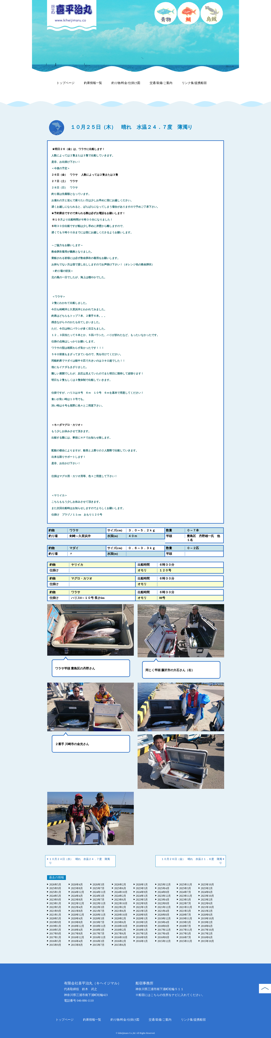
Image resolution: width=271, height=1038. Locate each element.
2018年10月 (120, 926)
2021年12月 (164, 907)
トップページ (65, 83)
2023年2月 (207, 899)
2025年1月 (55, 892)
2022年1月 (142, 907)
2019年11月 (185, 918)
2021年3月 (185, 911)
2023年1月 (55, 903)
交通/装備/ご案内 (161, 83)
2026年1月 (142, 884)
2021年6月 (120, 911)
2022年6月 (207, 903)
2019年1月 (55, 926)
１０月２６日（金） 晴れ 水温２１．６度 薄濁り (193, 861)
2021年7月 (98, 911)
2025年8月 (77, 888)
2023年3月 (185, 899)
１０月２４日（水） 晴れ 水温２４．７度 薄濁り (79, 861)
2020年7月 (185, 914)
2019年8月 (77, 922)
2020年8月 (163, 914)
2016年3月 (98, 941)
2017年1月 (55, 937)
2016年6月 (207, 937)
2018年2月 (120, 929)
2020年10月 (120, 914)
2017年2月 (207, 933)
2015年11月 (185, 941)
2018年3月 (98, 929)
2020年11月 (99, 914)
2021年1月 (55, 914)
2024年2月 (120, 895)
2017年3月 (185, 933)
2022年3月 (98, 907)
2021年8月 (77, 911)
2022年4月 (77, 907)
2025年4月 (163, 888)
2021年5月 (142, 911)
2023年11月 (185, 895)
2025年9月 (55, 888)
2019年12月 (164, 918)
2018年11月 (99, 926)
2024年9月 (142, 892)
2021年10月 (207, 907)
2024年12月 (77, 892)
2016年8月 (163, 937)
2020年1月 (142, 918)
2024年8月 (163, 892)
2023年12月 (164, 895)
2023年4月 (163, 899)
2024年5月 (55, 895)
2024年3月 (98, 895)
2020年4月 (77, 918)
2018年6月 (207, 926)
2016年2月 (120, 941)
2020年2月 (120, 918)
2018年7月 (185, 926)
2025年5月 (142, 888)
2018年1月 (142, 929)
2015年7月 (98, 944)
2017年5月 (142, 933)
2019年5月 (142, 922)
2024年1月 (142, 895)
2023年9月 (55, 899)
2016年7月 (185, 937)
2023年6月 (120, 899)
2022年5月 (55, 907)
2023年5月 (142, 899)
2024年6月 (207, 892)
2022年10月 (120, 903)
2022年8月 (163, 903)
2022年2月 (120, 907)
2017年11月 (185, 929)
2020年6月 (207, 914)
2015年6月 (120, 944)
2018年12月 (77, 926)
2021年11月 (185, 907)
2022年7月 (185, 903)
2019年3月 (185, 922)
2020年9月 (142, 914)
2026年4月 (77, 884)
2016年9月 (142, 937)
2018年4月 (77, 929)
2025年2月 (207, 888)
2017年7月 (98, 933)
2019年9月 (55, 922)
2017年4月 (163, 933)
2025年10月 (207, 884)
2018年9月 (142, 926)
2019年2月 (207, 922)
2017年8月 (77, 933)
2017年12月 (164, 929)
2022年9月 (142, 903)
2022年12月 (77, 903)
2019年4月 (163, 922)
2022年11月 (99, 903)
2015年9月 (55, 944)
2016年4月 (77, 941)
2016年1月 (142, 941)
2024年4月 (77, 895)
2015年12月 (164, 941)
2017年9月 (55, 933)
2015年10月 (207, 941)
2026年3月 (98, 884)
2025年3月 (185, 888)
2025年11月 (185, 884)
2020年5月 (55, 918)
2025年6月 (120, 888)
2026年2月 (120, 884)
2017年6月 (120, 933)
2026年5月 (55, 884)
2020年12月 (77, 914)
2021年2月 (207, 911)
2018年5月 (55, 929)
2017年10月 (207, 929)
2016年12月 (77, 937)
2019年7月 (98, 922)
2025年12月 (164, 884)
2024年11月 (99, 892)
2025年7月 (98, 888)
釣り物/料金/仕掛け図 (125, 83)
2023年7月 (98, 899)
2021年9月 (55, 911)
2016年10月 (120, 937)
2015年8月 (77, 944)
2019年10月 (207, 918)
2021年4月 (163, 911)
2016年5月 (55, 941)
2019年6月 (120, 922)
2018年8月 (163, 926)
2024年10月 (120, 892)
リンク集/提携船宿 (194, 83)
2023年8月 (77, 899)
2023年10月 (207, 895)
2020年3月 (98, 918)
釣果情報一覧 (93, 83)
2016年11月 (99, 937)
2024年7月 (185, 892)
